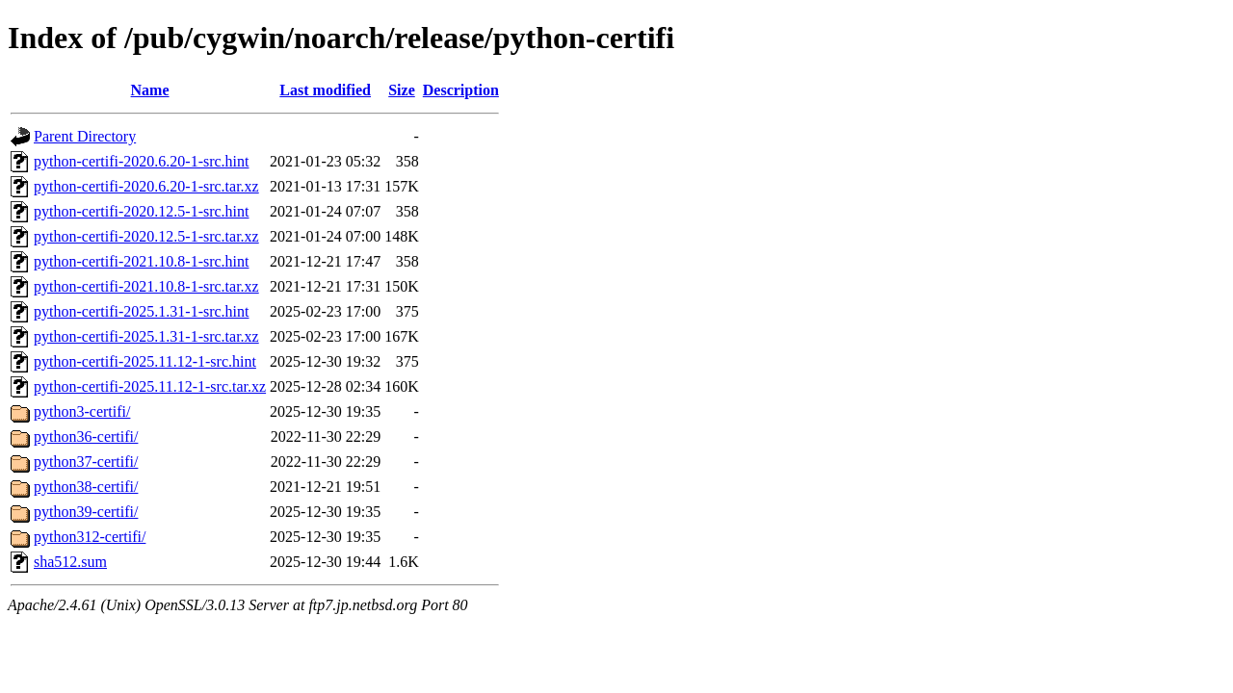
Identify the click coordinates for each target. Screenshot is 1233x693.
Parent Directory (85, 136)
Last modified (325, 90)
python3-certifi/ (82, 411)
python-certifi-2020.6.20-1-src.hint (141, 161)
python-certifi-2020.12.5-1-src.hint (141, 211)
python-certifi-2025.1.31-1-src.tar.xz (146, 336)
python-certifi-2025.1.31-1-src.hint (141, 311)
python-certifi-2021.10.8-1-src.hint (141, 261)
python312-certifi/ (89, 536)
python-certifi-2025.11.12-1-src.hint (145, 361)
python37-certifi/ (86, 461)
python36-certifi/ (86, 436)
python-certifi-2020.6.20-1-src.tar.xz (146, 186)
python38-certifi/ (86, 486)
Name (150, 90)
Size (401, 90)
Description (461, 90)
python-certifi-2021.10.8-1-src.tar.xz (146, 286)
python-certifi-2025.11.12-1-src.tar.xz (150, 386)
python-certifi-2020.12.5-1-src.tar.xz (146, 236)
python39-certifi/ (86, 511)
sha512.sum (70, 561)
